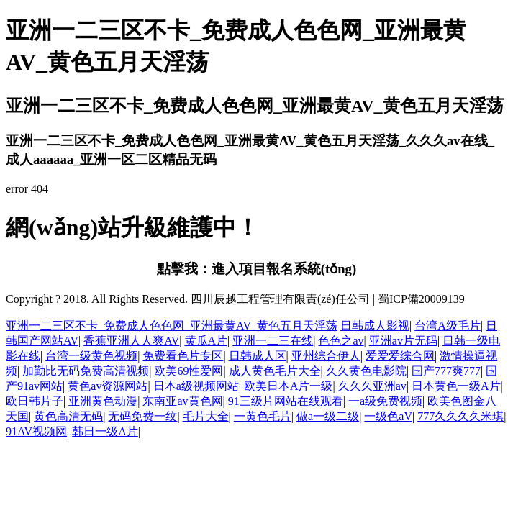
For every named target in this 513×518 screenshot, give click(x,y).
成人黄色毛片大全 (275, 371)
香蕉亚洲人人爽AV (131, 341)
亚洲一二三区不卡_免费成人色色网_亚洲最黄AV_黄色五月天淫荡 (171, 325)
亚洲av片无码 (403, 341)
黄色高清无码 (68, 416)
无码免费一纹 (142, 416)
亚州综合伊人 (325, 356)
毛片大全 (206, 416)
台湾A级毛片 (447, 325)
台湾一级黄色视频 (91, 356)
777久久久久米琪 (460, 416)
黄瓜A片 (206, 341)
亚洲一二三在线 (272, 341)
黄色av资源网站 (107, 386)
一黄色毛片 (262, 416)
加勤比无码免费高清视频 (85, 371)
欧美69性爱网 (188, 371)
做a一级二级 (327, 416)
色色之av (340, 341)
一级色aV (388, 416)
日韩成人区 (257, 356)
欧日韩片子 (34, 401)
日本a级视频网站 (196, 386)
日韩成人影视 (374, 325)
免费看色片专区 (182, 356)
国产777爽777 (446, 371)
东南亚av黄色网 (182, 401)
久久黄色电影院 (366, 371)
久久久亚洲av (372, 386)
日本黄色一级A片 (456, 386)
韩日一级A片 (105, 431)
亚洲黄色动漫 (102, 401)
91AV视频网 (36, 431)
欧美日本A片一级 (288, 386)
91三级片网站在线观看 (285, 401)
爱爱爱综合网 (400, 356)
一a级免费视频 (385, 401)
